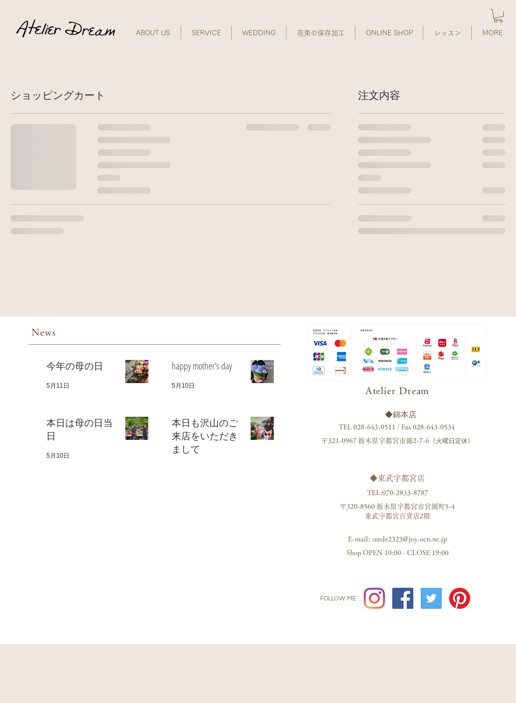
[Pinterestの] (459, 598)
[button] (498, 16)
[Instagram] (374, 598)
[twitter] (431, 598)
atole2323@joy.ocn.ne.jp (410, 539)
